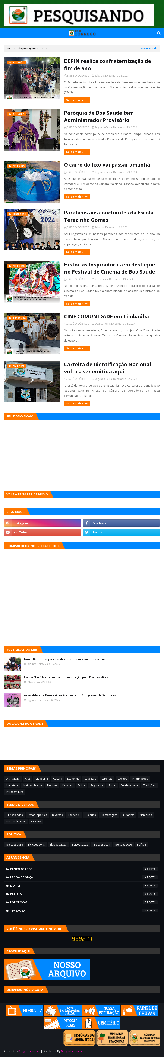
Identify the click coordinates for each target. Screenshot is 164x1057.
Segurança (97, 785)
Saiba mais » (75, 100)
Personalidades (15, 821)
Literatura (12, 785)
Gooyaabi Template (73, 1051)
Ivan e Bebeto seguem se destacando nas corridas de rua (64, 659)
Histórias (90, 815)
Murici (84, 886)
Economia (73, 778)
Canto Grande (84, 869)
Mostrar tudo (149, 48)
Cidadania (41, 778)
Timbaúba (84, 910)
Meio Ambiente (32, 785)
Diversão (57, 815)
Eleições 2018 (36, 844)
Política (141, 844)
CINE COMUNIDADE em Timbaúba (106, 316)
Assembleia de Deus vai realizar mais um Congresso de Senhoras (70, 695)
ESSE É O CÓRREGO (78, 75)
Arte (27, 778)
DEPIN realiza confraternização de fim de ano (107, 64)
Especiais (73, 815)
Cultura (57, 778)
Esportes (107, 778)
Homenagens (109, 815)
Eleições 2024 (102, 844)
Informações (140, 778)
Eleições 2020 (58, 844)
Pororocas (84, 902)
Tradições (149, 785)
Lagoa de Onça (84, 877)
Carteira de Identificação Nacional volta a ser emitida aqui (107, 368)
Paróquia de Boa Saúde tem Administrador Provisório (99, 116)
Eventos (122, 778)
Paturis (84, 894)
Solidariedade (129, 785)
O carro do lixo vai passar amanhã (107, 164)
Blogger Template (29, 1051)
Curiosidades (14, 815)
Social (112, 785)
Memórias (146, 815)
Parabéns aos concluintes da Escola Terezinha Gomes (109, 216)
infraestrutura (14, 792)
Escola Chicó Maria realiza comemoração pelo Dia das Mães (66, 677)
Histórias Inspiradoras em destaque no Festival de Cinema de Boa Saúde (109, 268)
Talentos (36, 821)
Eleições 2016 (14, 844)
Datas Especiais (37, 815)
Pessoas (67, 785)
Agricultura (13, 778)
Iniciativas (128, 815)
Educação (90, 778)
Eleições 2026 (123, 844)
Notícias (52, 785)
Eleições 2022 (80, 844)
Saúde (81, 785)
